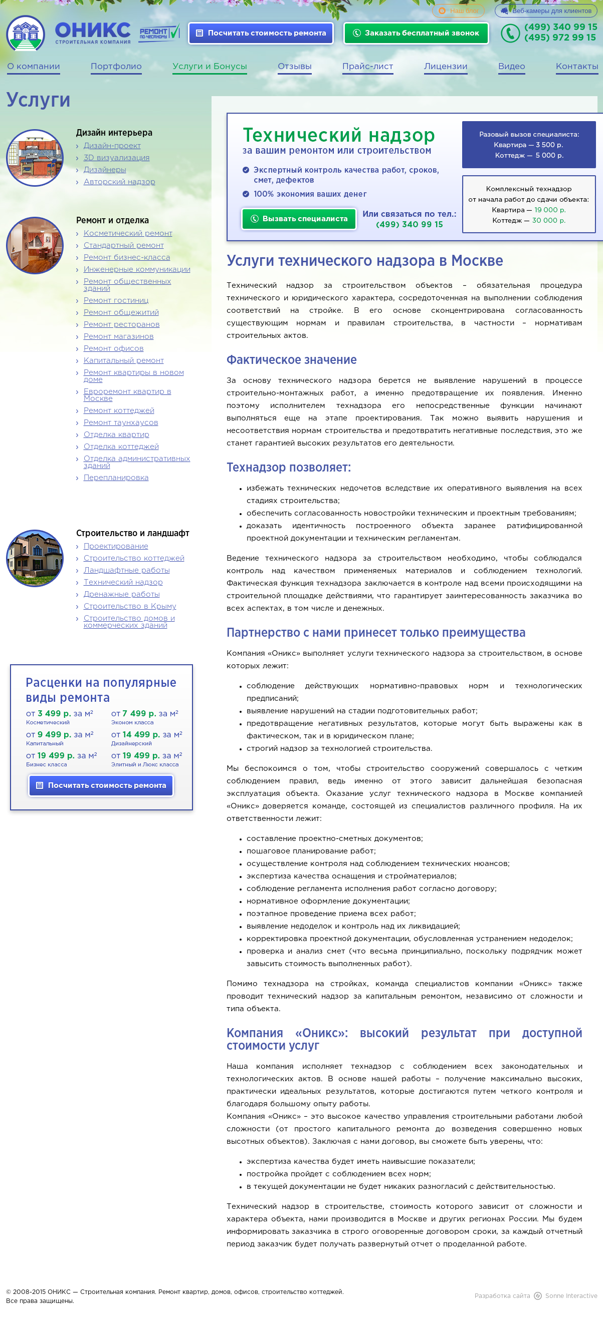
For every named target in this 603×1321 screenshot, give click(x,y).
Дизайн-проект (112, 146)
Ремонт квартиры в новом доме (134, 376)
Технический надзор (123, 582)
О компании (33, 67)
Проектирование (116, 546)
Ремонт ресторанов (122, 324)
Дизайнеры (105, 170)
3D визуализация (117, 158)
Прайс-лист (367, 67)
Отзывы (295, 67)
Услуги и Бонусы (209, 67)
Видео (511, 67)
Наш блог (464, 11)
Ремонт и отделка (112, 221)
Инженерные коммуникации (137, 269)
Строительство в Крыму (130, 606)
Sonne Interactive (571, 1296)
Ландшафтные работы (127, 570)
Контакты (577, 67)
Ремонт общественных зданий (127, 285)
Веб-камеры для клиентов (552, 11)
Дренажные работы (122, 594)
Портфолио (116, 67)
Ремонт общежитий (121, 312)
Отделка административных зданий (137, 462)
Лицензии (446, 67)
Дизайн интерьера (114, 133)
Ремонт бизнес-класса (127, 257)
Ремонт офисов (114, 348)
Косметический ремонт (128, 233)
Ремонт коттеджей (119, 410)
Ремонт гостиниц (116, 300)
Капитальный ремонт (124, 360)
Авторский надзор (119, 182)
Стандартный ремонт (124, 245)
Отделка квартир (116, 434)
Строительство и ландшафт (132, 534)
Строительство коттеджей (134, 558)
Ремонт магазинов (119, 336)
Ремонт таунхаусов (121, 422)
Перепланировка (116, 478)
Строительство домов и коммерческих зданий (129, 622)
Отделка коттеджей (121, 447)
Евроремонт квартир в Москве (127, 395)
